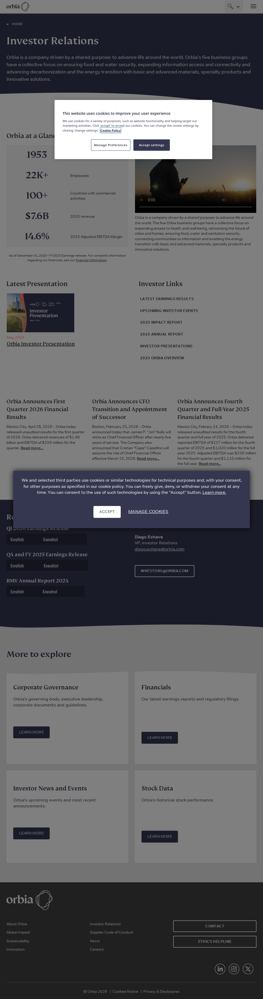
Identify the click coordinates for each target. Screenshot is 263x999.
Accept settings (151, 145)
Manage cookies (148, 511)
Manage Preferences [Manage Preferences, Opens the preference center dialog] (110, 145)
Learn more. (214, 492)
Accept (106, 511)
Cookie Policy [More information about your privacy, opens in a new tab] (110, 130)
